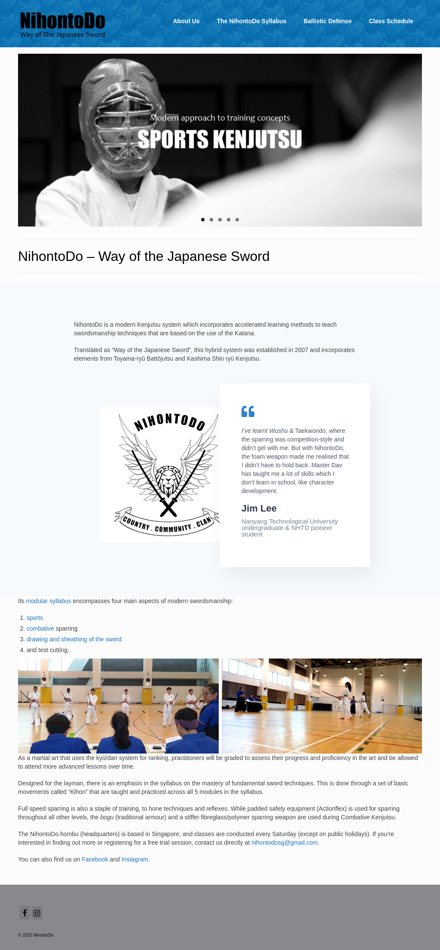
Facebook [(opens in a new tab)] (95, 859)
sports (35, 617)
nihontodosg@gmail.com (284, 842)
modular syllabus (48, 601)
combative (40, 628)
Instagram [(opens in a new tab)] (135, 859)
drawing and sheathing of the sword (74, 639)
